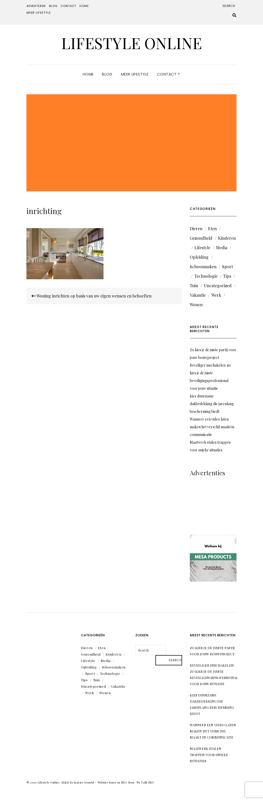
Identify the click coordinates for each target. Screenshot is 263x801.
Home (84, 6)
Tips (227, 276)
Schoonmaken (203, 266)
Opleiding (199, 257)
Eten (212, 228)
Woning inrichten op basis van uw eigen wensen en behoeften (92, 296)
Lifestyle (202, 247)
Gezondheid (201, 238)
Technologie (206, 276)
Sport (227, 266)
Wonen (196, 304)
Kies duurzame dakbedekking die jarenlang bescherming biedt (212, 404)
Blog (53, 6)
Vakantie (198, 295)
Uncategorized (218, 285)
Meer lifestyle (38, 13)
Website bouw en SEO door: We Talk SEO (126, 782)
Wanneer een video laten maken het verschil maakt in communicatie (212, 427)
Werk (216, 295)
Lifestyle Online (131, 42)
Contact (68, 6)
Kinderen (227, 238)
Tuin (194, 285)
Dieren (196, 228)
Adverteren (36, 6)
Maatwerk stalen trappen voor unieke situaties (209, 754)
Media (221, 247)
